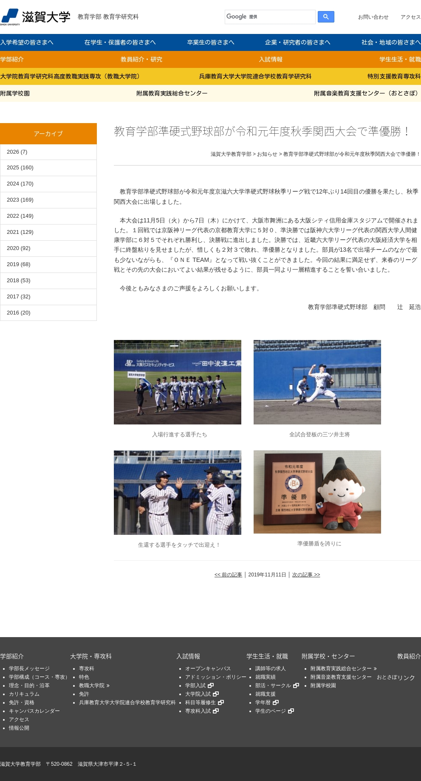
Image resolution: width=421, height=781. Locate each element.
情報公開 (19, 728)
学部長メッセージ (29, 668)
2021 (13, 232)
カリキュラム (24, 694)
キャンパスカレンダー (34, 711)
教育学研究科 (121, 16)
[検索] (268, 17)
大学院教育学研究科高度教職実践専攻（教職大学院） (71, 76)
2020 (13, 248)
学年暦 (263, 702)
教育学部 (90, 16)
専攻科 (86, 668)
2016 (13, 312)
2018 (13, 280)
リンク (406, 677)
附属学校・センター (328, 656)
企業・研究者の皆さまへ (298, 42)
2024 (13, 183)
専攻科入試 (198, 711)
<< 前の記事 (228, 575)
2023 (13, 200)
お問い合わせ (373, 17)
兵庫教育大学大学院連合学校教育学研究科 (255, 76)
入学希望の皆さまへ (27, 42)
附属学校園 (15, 93)
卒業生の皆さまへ (211, 42)
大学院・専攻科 (91, 656)
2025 (13, 167)
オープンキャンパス (208, 668)
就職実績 (265, 677)
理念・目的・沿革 (29, 685)
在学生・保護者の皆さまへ (120, 42)
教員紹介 (409, 656)
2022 (13, 216)
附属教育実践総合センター (172, 93)
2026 (13, 152)
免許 (84, 694)
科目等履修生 (200, 702)
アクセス (411, 17)
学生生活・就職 (400, 59)
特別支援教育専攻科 (394, 76)
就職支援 (265, 694)
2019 (13, 264)
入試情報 (271, 59)
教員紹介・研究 (141, 59)
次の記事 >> (306, 575)
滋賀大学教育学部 (20, 764)
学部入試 (195, 685)
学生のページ (270, 711)
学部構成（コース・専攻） (39, 677)
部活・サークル (273, 685)
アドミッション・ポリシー (215, 677)
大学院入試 (198, 694)
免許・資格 (21, 702)
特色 (84, 677)
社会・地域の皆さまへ (391, 42)
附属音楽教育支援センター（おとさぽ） (367, 93)
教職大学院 (92, 685)
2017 (13, 296)
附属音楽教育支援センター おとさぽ (354, 677)
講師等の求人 (270, 668)
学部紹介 (12, 59)
